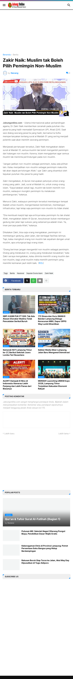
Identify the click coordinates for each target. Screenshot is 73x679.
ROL (41, 263)
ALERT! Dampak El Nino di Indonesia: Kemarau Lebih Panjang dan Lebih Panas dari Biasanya (17, 385)
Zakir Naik (49, 273)
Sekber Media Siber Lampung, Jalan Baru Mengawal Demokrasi (54, 351)
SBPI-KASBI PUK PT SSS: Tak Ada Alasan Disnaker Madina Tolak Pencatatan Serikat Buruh (19, 318)
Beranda (7, 55)
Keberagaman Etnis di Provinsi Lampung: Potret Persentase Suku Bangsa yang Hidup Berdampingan (44, 548)
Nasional (20, 273)
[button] (4, 5)
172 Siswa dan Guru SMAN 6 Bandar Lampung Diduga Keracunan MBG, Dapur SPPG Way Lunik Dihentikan (52, 320)
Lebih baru (9, 433)
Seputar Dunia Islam (34, 273)
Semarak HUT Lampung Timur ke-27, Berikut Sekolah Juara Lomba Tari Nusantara (17, 352)
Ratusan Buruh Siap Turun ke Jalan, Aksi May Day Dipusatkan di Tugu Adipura (45, 561)
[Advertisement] (36, 34)
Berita (15, 55)
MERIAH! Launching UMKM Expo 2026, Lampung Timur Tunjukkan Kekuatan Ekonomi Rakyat (54, 385)
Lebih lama (63, 433)
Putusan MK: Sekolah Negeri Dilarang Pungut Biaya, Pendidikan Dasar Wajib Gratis (43, 532)
